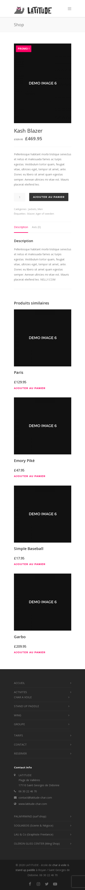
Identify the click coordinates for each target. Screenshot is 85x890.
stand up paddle (25, 870)
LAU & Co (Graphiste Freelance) (33, 834)
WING (17, 715)
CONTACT (20, 744)
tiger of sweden (45, 213)
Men (40, 209)
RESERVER (20, 753)
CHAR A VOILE (23, 697)
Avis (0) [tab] (36, 227)
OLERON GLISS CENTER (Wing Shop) (37, 843)
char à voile (59, 865)
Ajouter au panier (49, 196)
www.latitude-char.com (33, 804)
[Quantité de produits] (19, 197)
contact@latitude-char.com (35, 797)
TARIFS (18, 735)
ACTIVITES (20, 692)
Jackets (32, 209)
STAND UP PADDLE (26, 706)
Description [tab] (21, 227)
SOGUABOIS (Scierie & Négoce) (33, 825)
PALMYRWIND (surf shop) (30, 816)
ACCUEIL (19, 683)
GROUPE (19, 724)
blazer (31, 213)
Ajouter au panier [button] (29, 388)
